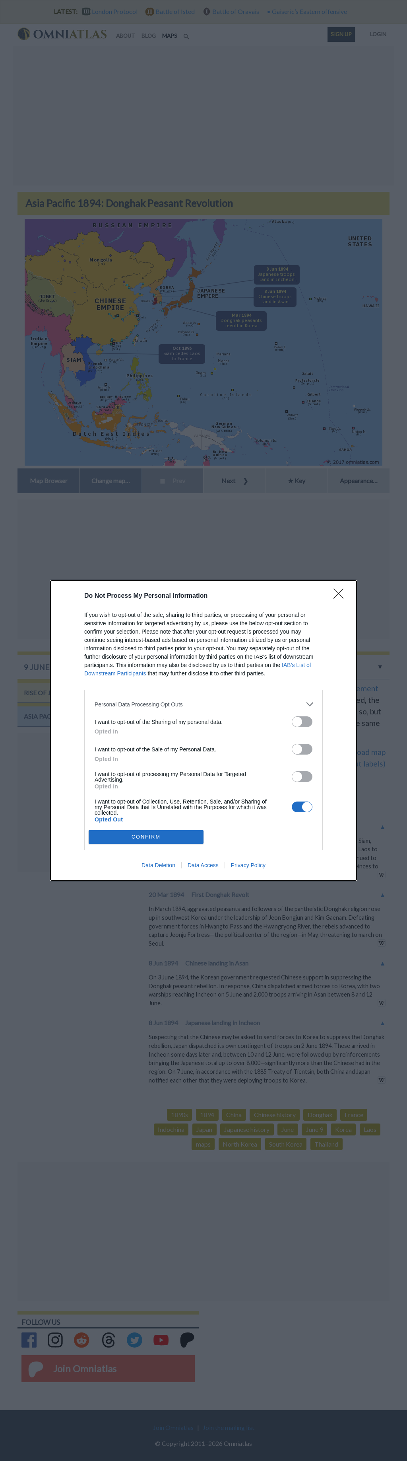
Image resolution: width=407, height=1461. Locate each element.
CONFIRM (146, 837)
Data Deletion (158, 865)
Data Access (203, 865)
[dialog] (203, 730)
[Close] (341, 596)
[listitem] (203, 704)
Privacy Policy (248, 865)
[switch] (302, 721)
